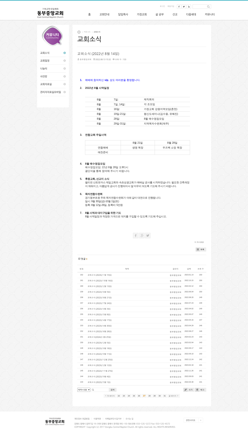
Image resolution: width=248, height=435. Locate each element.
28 (150, 396)
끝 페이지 (174, 396)
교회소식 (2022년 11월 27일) (100, 371)
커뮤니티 (87, 32)
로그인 (162, 6)
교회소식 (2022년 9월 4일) (99, 376)
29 (155, 396)
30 (159, 396)
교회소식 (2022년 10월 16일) (100, 280)
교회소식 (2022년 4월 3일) (99, 308)
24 (129, 396)
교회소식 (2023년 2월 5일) (99, 342)
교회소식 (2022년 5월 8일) (99, 314)
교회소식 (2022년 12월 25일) (100, 359)
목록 (200, 249)
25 (134, 396)
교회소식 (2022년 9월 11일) (100, 354)
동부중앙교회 (85, 59)
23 (124, 396)
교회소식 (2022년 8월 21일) (100, 297)
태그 (199, 390)
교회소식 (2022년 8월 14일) (98, 53)
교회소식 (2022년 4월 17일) (100, 320)
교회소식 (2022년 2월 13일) (100, 286)
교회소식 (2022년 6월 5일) (99, 292)
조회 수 (200, 268)
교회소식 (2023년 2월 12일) (100, 365)
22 (119, 396)
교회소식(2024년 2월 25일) (99, 337)
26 (139, 396)
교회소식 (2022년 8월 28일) (100, 331)
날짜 (189, 268)
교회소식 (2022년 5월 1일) (99, 382)
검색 (113, 389)
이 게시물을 (199, 242)
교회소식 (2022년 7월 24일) (100, 303)
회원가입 (170, 6)
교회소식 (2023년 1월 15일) (100, 275)
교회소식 (97, 32)
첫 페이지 (110, 396)
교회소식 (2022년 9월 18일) (100, 348)
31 (165, 396)
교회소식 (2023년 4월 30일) (100, 325)
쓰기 (188, 390)
